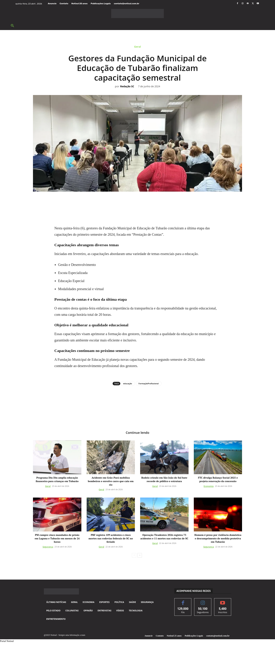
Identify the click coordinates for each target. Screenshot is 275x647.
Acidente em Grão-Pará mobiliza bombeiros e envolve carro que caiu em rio (110, 481)
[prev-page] (134, 555)
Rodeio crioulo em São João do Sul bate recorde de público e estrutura (164, 479)
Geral (138, 47)
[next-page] (140, 555)
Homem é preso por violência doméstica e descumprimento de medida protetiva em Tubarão (217, 539)
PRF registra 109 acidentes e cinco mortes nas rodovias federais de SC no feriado (111, 539)
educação (127, 383)
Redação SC (127, 86)
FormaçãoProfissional (149, 383)
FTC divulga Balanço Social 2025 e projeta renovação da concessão (218, 479)
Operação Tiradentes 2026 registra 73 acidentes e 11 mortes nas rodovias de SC (164, 537)
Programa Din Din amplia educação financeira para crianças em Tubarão (57, 479)
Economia (209, 486)
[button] (12, 26)
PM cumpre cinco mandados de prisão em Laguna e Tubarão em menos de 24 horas (57, 539)
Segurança (48, 547)
